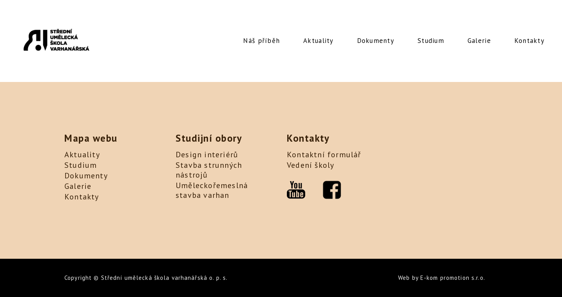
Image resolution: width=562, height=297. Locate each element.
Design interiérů (207, 154)
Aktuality (318, 40)
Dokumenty (375, 40)
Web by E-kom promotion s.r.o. (441, 277)
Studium (431, 40)
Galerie (479, 40)
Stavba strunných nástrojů (209, 170)
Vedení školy (310, 165)
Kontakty (529, 40)
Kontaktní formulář (324, 154)
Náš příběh (261, 40)
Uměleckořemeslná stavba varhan (212, 190)
